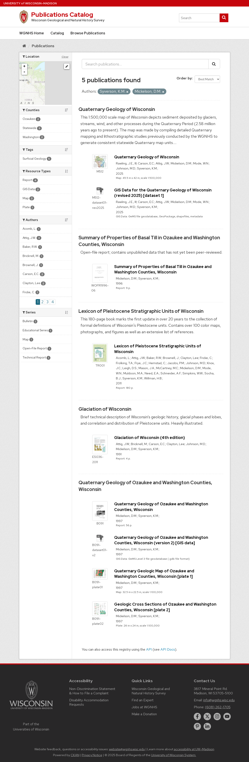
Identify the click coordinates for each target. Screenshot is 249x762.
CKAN (75, 755)
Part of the (31, 727)
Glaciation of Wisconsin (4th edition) (149, 437)
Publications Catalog (62, 14)
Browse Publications (87, 33)
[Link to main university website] (31, 710)
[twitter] (207, 716)
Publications (43, 45)
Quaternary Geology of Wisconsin (117, 109)
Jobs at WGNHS (144, 707)
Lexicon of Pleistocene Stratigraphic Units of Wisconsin (141, 311)
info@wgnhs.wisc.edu (219, 700)
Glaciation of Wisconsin (105, 409)
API (149, 649)
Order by (184, 78)
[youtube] (227, 716)
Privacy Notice (92, 755)
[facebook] (197, 716)
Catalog (57, 33)
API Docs (167, 649)
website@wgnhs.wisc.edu (127, 749)
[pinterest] (197, 726)
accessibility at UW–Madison (194, 749)
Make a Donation (144, 714)
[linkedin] (207, 726)
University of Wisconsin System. (173, 755)
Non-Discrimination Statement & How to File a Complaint (92, 691)
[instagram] (217, 716)
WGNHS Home (31, 33)
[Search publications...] (145, 64)
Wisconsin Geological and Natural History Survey (151, 691)
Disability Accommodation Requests (89, 702)
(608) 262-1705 (218, 707)
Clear (65, 57)
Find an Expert (143, 700)
